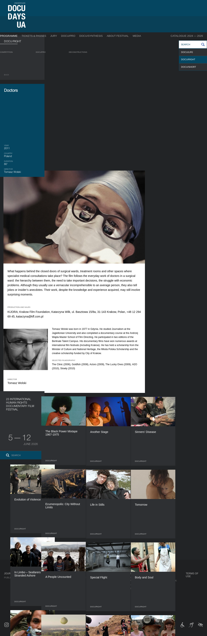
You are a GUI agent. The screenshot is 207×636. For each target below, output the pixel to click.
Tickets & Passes (34, 35)
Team (108, 588)
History (109, 604)
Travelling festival (164, 580)
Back (6, 75)
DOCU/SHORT (188, 67)
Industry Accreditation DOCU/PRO (72, 577)
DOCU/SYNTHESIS (91, 35)
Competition (6, 52)
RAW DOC (56, 581)
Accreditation (139, 584)
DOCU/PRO (68, 35)
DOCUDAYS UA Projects (161, 575)
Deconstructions (78, 52)
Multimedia (137, 588)
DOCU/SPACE (159, 588)
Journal (9, 573)
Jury (53, 35)
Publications (12, 577)
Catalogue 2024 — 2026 (187, 35)
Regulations (112, 577)
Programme (9, 35)
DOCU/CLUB (159, 584)
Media (137, 35)
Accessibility (113, 596)
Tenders (110, 600)
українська (19, 3)
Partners (110, 592)
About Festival (118, 35)
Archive (109, 609)
